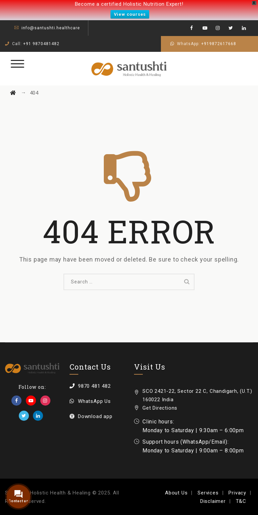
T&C (241, 501)
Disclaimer (213, 501)
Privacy (237, 493)
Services (208, 493)
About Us (176, 493)
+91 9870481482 (41, 43)
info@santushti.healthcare (51, 28)
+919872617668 (218, 43)
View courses (130, 14)
